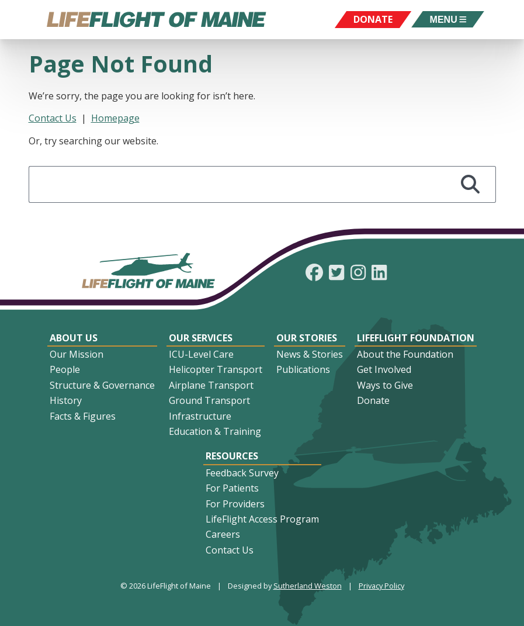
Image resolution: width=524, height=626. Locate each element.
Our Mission (76, 354)
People (65, 369)
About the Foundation (405, 354)
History (66, 400)
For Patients (232, 488)
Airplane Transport (211, 385)
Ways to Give (385, 385)
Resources (232, 455)
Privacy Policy (381, 585)
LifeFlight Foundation (415, 337)
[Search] (471, 184)
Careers (223, 534)
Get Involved (384, 369)
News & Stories (309, 354)
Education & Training (215, 431)
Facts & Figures (83, 416)
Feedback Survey (242, 472)
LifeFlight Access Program (262, 519)
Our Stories (306, 337)
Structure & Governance (102, 385)
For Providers (235, 503)
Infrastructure (200, 416)
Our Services (200, 337)
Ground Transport (209, 400)
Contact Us (53, 118)
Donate (373, 400)
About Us (74, 337)
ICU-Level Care (201, 354)
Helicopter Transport (215, 369)
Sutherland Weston (307, 585)
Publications (303, 369)
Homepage (115, 118)
